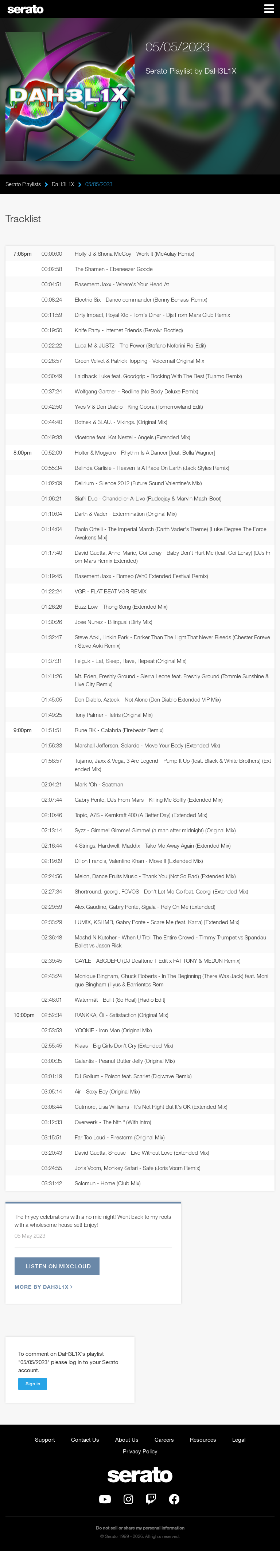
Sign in (33, 1383)
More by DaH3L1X (43, 1287)
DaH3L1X (63, 184)
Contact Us (85, 1439)
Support (45, 1439)
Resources (203, 1439)
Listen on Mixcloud (58, 1266)
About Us (127, 1439)
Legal (238, 1439)
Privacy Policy (140, 1451)
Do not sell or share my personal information (140, 1528)
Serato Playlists (23, 184)
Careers (164, 1439)
